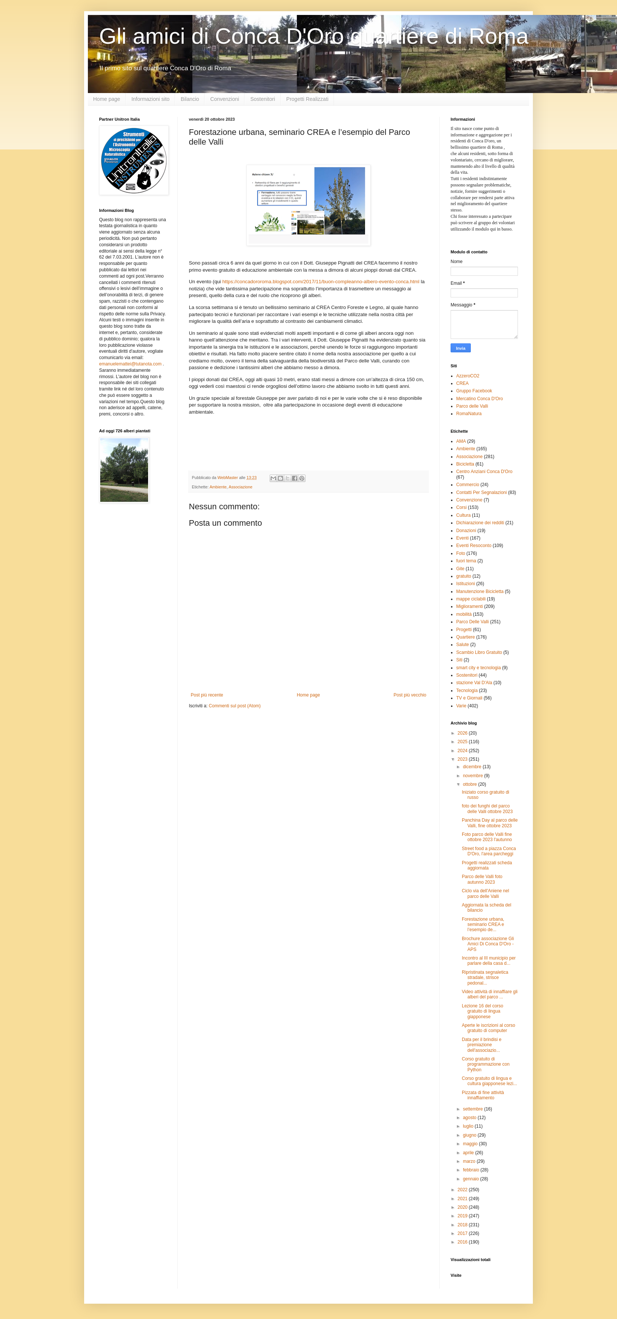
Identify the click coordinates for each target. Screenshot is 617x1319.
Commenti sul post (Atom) (235, 705)
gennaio (471, 1178)
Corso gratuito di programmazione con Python (486, 1064)
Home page (106, 99)
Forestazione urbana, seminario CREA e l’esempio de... (483, 925)
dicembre (473, 766)
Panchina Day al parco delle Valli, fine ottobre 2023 (490, 823)
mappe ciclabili (471, 599)
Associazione (240, 487)
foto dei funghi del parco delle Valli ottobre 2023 (487, 808)
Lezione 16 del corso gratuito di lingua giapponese (482, 1011)
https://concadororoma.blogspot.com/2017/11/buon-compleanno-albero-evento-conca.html (320, 281)
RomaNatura (469, 413)
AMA (461, 441)
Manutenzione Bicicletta (480, 591)
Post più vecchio (410, 695)
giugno (470, 1135)
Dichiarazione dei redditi (480, 522)
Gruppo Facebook (474, 390)
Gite (460, 568)
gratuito (463, 576)
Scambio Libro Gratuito (479, 652)
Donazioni (466, 530)
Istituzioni (465, 583)
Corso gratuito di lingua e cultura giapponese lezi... (489, 1081)
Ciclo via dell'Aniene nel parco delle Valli (485, 893)
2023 (463, 759)
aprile (469, 1152)
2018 (463, 1224)
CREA (462, 383)
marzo (470, 1161)
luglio (469, 1126)
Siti (459, 659)
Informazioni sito (150, 99)
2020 (463, 1207)
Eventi (462, 538)
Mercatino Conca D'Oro (479, 398)
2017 (463, 1233)
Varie (461, 705)
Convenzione (469, 500)
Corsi (461, 507)
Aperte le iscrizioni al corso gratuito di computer (488, 1028)
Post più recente (207, 695)
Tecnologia (467, 690)
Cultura (463, 515)
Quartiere (465, 637)
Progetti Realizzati (307, 99)
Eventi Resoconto (473, 545)
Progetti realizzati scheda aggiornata (487, 865)
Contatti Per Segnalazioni (481, 492)
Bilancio (190, 99)
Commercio (467, 484)
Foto (460, 553)
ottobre (470, 784)
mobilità (464, 614)
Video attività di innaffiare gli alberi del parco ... (490, 994)
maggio (471, 1143)
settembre (473, 1109)
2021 (463, 1198)
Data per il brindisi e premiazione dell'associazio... (481, 1045)
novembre (473, 775)
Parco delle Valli (472, 406)
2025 (463, 741)
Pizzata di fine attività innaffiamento (483, 1095)
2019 (463, 1215)
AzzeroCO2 (467, 376)
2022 (463, 1189)
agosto (470, 1117)
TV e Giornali (469, 698)
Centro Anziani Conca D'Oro (484, 471)
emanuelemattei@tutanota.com (130, 364)
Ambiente (218, 487)
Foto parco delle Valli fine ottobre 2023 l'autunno (487, 837)
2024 (463, 750)
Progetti (464, 629)
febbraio (472, 1170)
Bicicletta (465, 464)
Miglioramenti (469, 606)
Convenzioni (224, 99)
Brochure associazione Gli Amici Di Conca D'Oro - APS (488, 944)
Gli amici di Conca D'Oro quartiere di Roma (314, 36)
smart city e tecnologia (478, 667)
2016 (463, 1242)
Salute (462, 644)
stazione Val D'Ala (474, 682)
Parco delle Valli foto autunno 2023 (482, 879)
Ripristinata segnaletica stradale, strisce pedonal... (485, 978)
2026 (463, 733)
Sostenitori (262, 99)
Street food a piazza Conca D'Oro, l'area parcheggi (489, 851)
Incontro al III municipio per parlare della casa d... (489, 960)
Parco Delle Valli (472, 621)
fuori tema (466, 560)
